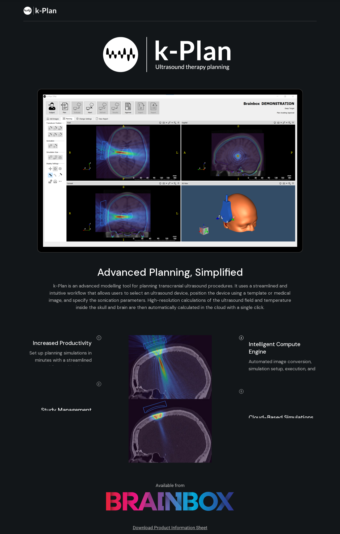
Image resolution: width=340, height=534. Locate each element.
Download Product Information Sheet (170, 527)
